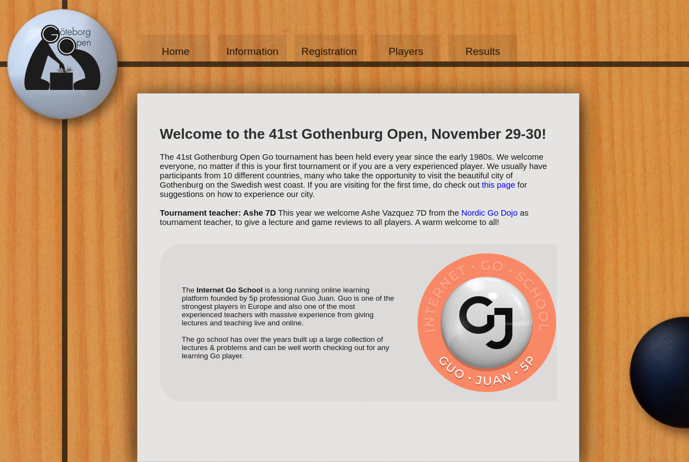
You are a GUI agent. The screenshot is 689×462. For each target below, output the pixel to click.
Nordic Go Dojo (489, 212)
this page (498, 184)
